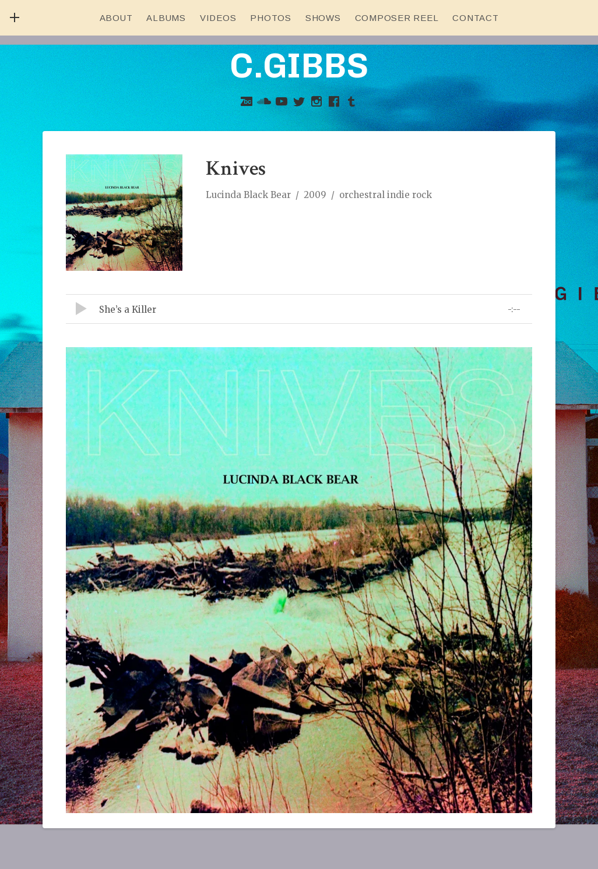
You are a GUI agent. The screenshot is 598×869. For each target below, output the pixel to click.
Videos (218, 18)
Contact (475, 18)
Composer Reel (397, 18)
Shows (323, 18)
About (116, 18)
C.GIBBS (299, 65)
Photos (270, 18)
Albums (166, 18)
